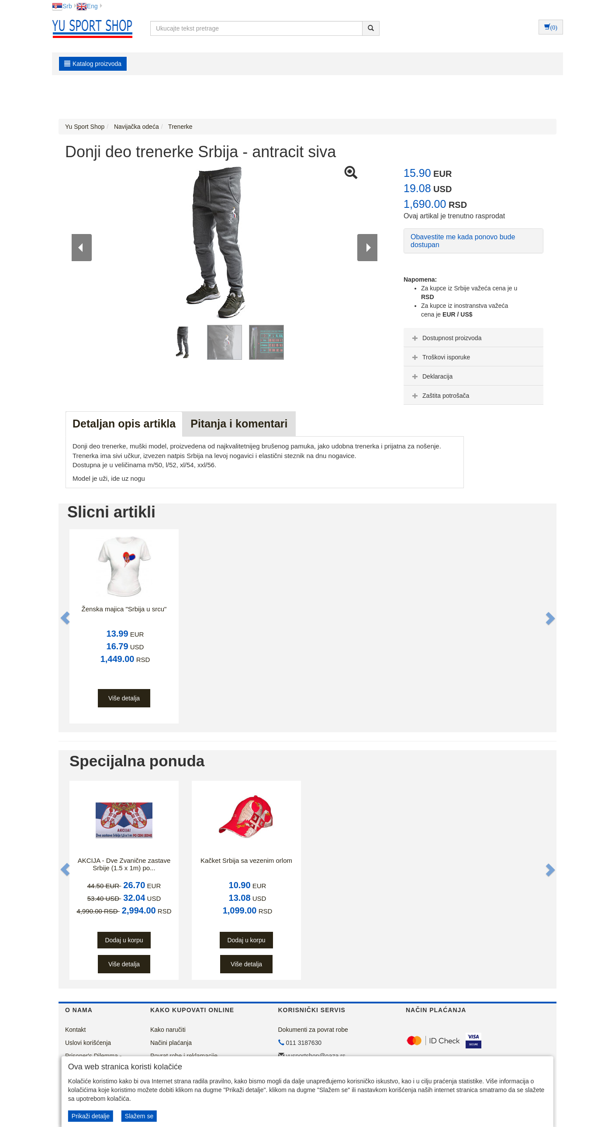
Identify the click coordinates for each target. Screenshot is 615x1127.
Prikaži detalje (91, 1116)
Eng (87, 6)
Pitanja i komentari (238, 423)
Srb (62, 6)
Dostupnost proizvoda (445, 337)
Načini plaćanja (171, 1042)
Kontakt (75, 1029)
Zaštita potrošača (439, 395)
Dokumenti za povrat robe (313, 1029)
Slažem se (139, 1116)
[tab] (473, 337)
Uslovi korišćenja (88, 1042)
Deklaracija (431, 376)
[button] (66, 618)
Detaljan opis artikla (124, 423)
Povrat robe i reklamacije (184, 1055)
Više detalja (124, 698)
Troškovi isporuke (440, 357)
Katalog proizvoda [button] (92, 63)
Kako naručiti (168, 1029)
